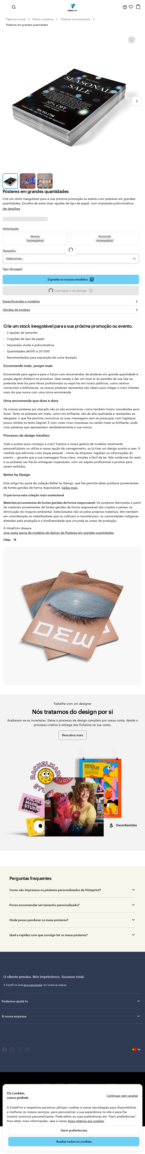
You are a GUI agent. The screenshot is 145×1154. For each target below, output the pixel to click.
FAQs (10, 539)
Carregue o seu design (71, 291)
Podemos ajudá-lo (71, 1001)
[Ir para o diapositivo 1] (10, 181)
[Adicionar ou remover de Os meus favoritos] (132, 40)
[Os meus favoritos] (131, 7)
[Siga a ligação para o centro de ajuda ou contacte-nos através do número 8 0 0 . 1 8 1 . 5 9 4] (125, 7)
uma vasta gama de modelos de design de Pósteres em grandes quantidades (58, 532)
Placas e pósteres (43, 19)
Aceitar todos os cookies (74, 1141)
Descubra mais (72, 735)
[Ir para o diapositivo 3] (45, 181)
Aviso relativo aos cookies (86, 1121)
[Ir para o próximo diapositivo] (137, 101)
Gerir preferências (74, 1130)
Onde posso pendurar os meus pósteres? (38, 920)
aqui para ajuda (32, 984)
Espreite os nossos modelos (71, 279)
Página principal (16, 19)
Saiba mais (70, 487)
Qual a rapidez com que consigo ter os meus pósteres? (48, 935)
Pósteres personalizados (75, 19)
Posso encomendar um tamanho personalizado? (44, 905)
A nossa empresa (71, 1016)
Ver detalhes (11, 208)
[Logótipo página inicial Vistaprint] (72, 6)
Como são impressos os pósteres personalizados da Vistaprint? (55, 890)
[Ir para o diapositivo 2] (27, 181)
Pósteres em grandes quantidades (27, 24)
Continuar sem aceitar (122, 1095)
